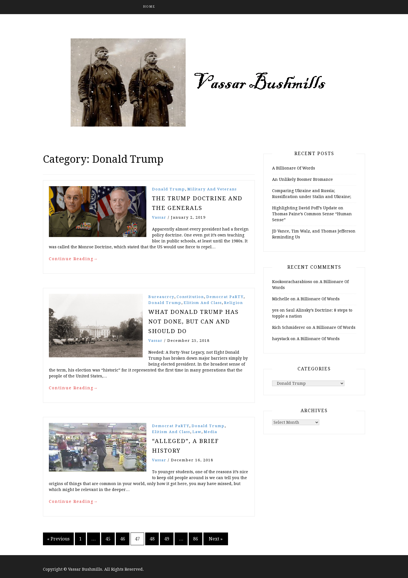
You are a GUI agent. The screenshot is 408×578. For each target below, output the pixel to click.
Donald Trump (168, 189)
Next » (216, 539)
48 (152, 539)
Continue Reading (73, 259)
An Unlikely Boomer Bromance (302, 179)
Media (210, 432)
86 (195, 539)
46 (122, 539)
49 (166, 539)
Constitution (190, 297)
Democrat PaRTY (225, 297)
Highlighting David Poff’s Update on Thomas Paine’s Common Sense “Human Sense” (312, 214)
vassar (159, 217)
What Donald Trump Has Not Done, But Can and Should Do (193, 321)
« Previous (58, 539)
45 (107, 539)
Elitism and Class (203, 303)
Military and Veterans (212, 189)
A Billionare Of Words (293, 168)
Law (196, 432)
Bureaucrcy (161, 297)
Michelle (280, 299)
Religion (233, 303)
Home (149, 6)
